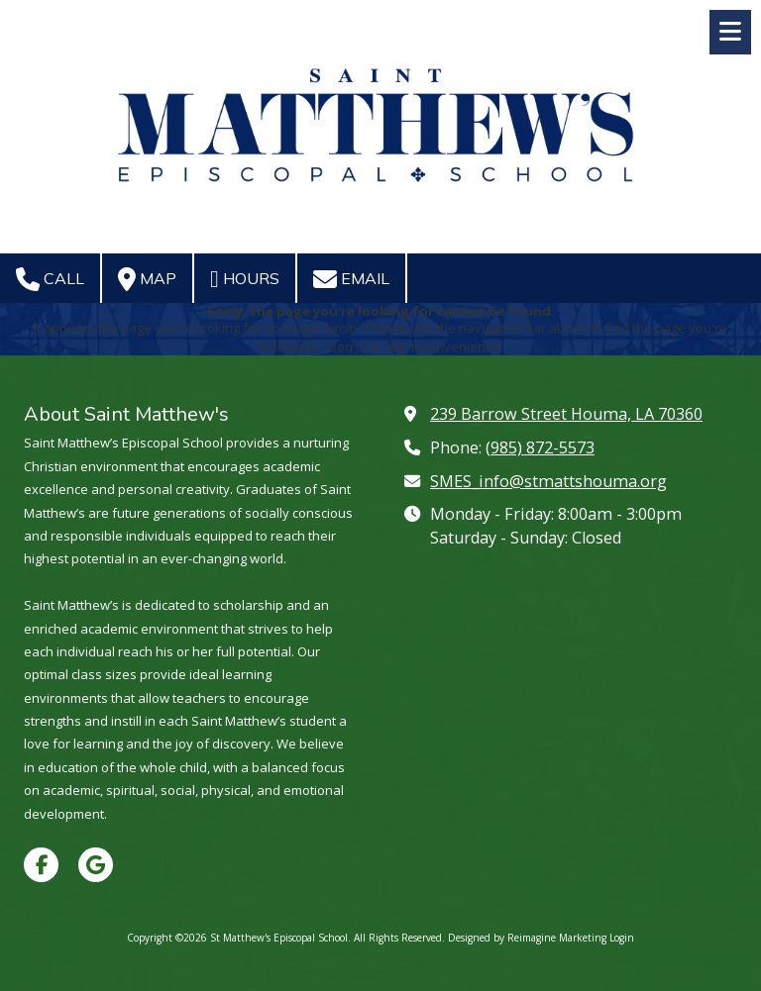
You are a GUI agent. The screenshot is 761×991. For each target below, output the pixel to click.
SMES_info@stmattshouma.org (548, 481)
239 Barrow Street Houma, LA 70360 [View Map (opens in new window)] (566, 414)
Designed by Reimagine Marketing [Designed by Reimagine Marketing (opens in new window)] (527, 937)
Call (50, 279)
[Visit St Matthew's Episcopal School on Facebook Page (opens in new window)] (41, 864)
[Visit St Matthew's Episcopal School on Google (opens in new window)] (95, 864)
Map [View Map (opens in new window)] (147, 279)
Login (621, 937)
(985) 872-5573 (540, 447)
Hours (244, 279)
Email (351, 279)
